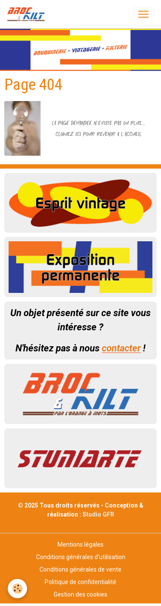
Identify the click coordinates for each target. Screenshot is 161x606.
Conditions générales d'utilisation (80, 557)
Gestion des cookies (80, 594)
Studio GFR (98, 514)
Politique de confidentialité (80, 581)
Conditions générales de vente (80, 569)
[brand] (28, 14)
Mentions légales (80, 544)
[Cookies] (17, 588)
